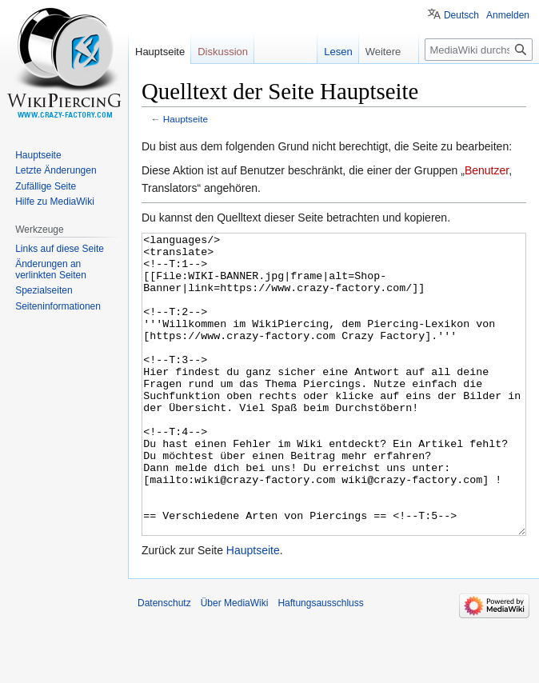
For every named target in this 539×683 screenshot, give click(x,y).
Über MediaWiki (235, 663)
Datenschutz (164, 663)
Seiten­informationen (58, 306)
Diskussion (223, 52)
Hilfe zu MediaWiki (54, 201)
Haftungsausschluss (320, 663)
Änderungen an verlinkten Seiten (50, 269)
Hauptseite (185, 119)
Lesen (337, 52)
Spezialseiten (43, 290)
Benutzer (487, 170)
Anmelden (507, 15)
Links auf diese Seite (59, 248)
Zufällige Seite (45, 186)
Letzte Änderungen (55, 170)
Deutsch (461, 15)
